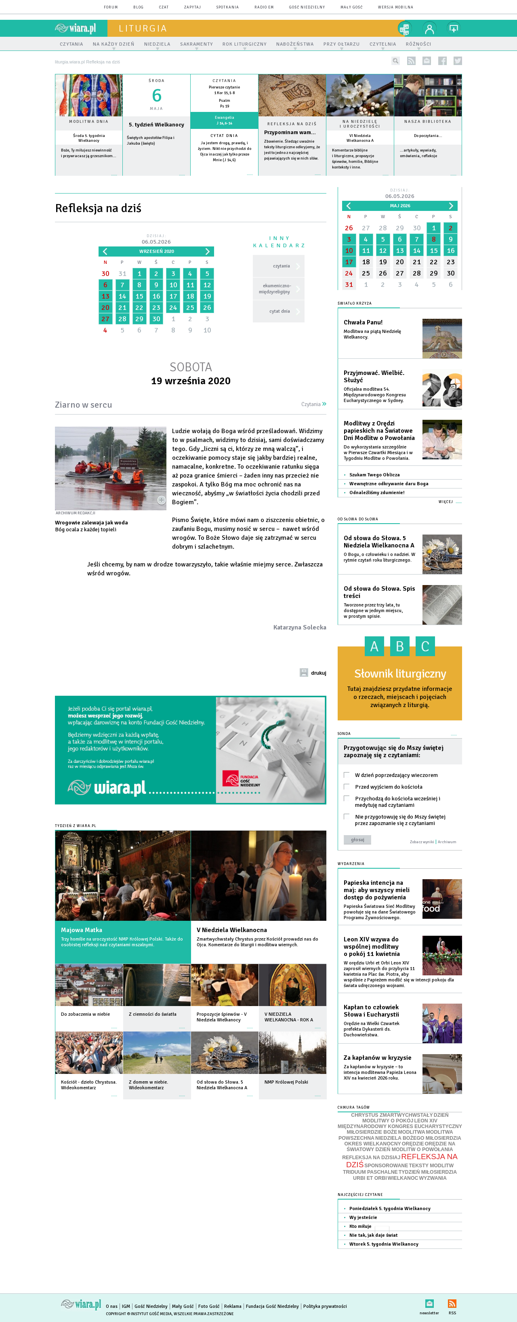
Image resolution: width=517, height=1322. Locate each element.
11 (190, 284)
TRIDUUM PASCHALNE (370, 1172)
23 (156, 307)
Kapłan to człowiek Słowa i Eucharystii (371, 1011)
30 (105, 273)
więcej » (88, 179)
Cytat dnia (224, 135)
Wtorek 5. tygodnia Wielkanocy (383, 1244)
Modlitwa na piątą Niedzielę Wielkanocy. (372, 334)
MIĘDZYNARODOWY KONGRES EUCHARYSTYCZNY (400, 1126)
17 (173, 296)
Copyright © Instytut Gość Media (139, 1313)
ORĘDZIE (413, 1144)
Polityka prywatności (325, 1306)
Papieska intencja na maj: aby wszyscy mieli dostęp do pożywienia (377, 890)
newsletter (426, 61)
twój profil (429, 28)
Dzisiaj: (156, 240)
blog (138, 7)
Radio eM (264, 7)
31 (122, 273)
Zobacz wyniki (422, 842)
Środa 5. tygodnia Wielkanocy (89, 138)
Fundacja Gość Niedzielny (272, 1306)
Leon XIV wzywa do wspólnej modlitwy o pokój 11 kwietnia (372, 947)
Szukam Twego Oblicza (374, 475)
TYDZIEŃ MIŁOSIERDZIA (428, 1172)
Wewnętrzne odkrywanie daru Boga (389, 484)
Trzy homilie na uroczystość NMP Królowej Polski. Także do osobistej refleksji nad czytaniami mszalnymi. (122, 942)
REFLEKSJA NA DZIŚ (402, 1160)
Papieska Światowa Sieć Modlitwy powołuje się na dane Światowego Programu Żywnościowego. (380, 912)
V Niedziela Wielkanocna (232, 930)
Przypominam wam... (290, 132)
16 (156, 296)
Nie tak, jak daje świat (373, 1235)
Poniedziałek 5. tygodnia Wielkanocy (390, 1209)
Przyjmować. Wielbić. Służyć (374, 376)
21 (122, 307)
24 (173, 307)
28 (122, 318)
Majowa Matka (81, 930)
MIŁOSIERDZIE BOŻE (372, 1132)
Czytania (313, 404)
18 (190, 296)
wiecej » (156, 179)
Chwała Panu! (363, 322)
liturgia (143, 28)
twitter (458, 61)
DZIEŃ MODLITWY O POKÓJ (405, 1118)
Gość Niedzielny (307, 7)
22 (139, 307)
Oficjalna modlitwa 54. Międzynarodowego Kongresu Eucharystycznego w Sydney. (375, 395)
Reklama (233, 1306)
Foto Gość (209, 1306)
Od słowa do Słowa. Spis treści (379, 592)
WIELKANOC (403, 1178)
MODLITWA (411, 1132)
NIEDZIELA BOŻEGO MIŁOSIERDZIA (418, 1138)
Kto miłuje (360, 1226)
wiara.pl (81, 28)
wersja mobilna (396, 7)
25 (190, 307)
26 (207, 307)
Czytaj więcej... (292, 179)
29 (139, 318)
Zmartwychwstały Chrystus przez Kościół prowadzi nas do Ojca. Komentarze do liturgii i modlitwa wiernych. (257, 942)
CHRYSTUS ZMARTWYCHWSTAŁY (392, 1115)
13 (105, 296)
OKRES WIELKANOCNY (373, 1144)
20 (105, 307)
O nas (112, 1306)
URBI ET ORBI (370, 1178)
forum (111, 7)
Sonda (344, 734)
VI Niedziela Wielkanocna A (360, 138)
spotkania (227, 7)
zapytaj (192, 7)
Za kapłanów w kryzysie (378, 1057)
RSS (452, 1302)
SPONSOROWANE (386, 1165)
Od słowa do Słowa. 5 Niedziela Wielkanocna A (379, 542)
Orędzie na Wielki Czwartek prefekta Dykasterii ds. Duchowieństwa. (371, 1029)
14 (122, 296)
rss (411, 61)
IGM (126, 1306)
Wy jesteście (363, 1218)
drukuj (318, 673)
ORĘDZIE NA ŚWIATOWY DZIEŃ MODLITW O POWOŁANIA (401, 1146)
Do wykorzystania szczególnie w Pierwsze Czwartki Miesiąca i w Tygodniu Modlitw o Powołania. (378, 452)
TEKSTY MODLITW (431, 1165)
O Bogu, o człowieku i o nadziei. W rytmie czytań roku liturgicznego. (379, 557)
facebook (442, 61)
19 (207, 296)
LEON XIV (425, 1121)
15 (139, 296)
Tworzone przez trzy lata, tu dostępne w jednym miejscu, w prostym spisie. (373, 610)
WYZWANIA (432, 1178)
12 (207, 284)
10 (173, 284)
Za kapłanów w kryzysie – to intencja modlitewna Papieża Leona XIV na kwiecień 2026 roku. (380, 1072)
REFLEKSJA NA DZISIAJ (371, 1157)
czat (164, 7)
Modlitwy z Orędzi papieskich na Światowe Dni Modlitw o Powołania (379, 431)
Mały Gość (351, 7)
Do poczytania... (428, 135)
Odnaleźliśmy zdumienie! (377, 493)
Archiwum (447, 842)
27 (105, 318)
